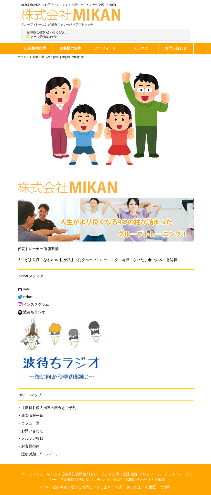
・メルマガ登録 (30, 439)
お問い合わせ (176, 48)
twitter (25, 297)
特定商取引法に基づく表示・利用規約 (91, 480)
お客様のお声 (70, 48)
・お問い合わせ (30, 431)
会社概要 (158, 480)
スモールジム (46, 474)
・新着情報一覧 (30, 416)
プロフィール (105, 48)
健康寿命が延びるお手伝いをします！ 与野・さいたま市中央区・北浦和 (111, 487)
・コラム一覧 (29, 423)
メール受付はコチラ (44, 36)
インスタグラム (33, 304)
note (24, 289)
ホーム (26, 474)
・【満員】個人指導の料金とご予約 (47, 408)
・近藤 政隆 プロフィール (39, 454)
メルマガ (140, 48)
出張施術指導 (35, 48)
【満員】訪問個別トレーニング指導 (90, 474)
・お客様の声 (29, 446)
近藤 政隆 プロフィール (141, 474)
